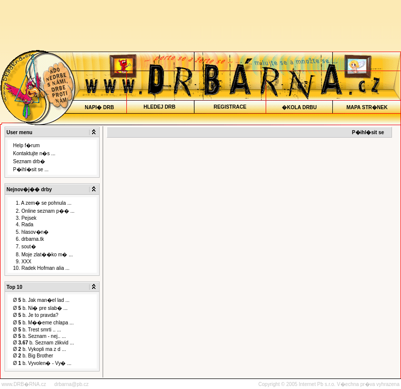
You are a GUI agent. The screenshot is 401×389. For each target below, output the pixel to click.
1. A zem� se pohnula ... (42, 203)
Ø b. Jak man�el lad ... (41, 300)
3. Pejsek (25, 218)
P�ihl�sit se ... (31, 169)
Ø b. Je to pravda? (36, 315)
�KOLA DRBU (299, 107)
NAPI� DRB (99, 107)
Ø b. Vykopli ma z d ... (39, 349)
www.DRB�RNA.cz (24, 384)
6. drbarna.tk (28, 239)
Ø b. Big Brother (33, 355)
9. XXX (22, 261)
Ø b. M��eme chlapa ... (43, 322)
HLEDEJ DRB (160, 107)
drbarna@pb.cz (72, 384)
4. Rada (23, 224)
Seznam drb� (29, 161)
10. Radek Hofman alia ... (41, 268)
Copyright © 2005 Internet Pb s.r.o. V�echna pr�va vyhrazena (328, 384)
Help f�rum (26, 145)
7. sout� (24, 246)
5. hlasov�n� (31, 232)
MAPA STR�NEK (367, 107)
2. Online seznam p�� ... (44, 211)
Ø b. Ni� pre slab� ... (40, 308)
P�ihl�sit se (368, 132)
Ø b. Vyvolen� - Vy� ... (42, 363)
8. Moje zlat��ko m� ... (43, 254)
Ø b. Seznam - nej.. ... (39, 336)
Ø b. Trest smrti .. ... (37, 329)
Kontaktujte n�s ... (34, 153)
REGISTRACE (230, 107)
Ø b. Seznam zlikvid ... (43, 342)
